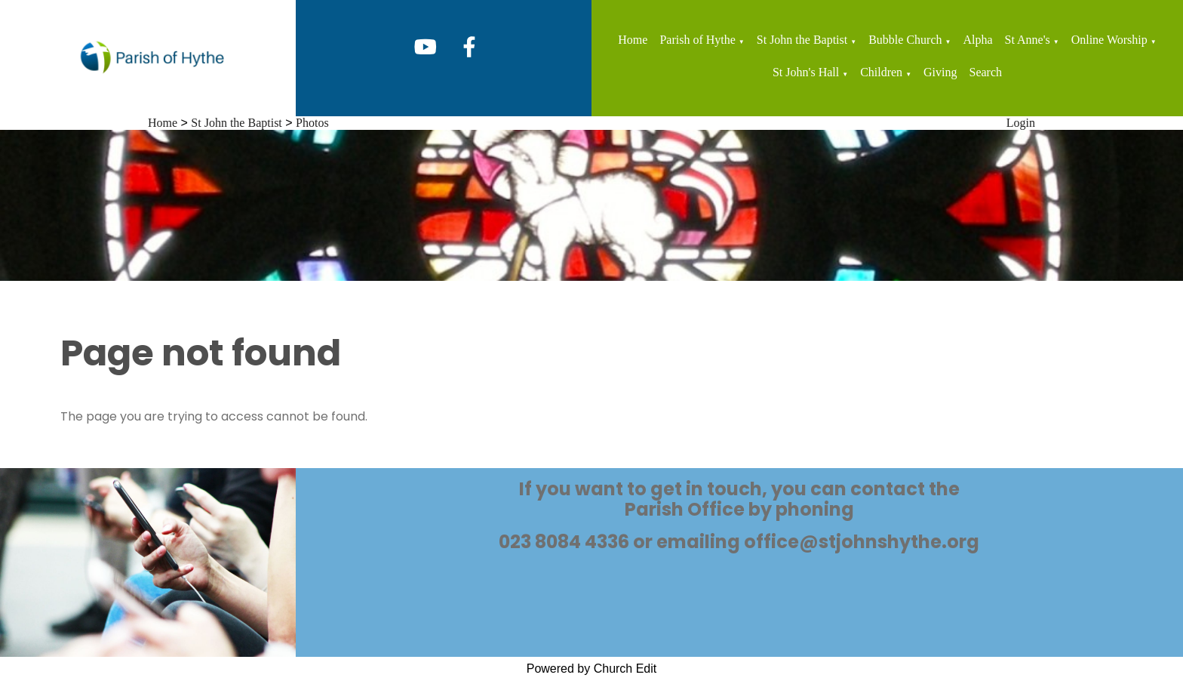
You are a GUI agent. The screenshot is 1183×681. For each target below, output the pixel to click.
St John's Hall (806, 72)
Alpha (977, 39)
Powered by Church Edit (592, 668)
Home (632, 39)
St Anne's (1027, 39)
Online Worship (1109, 39)
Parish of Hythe (697, 39)
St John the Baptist (802, 39)
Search (986, 72)
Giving (940, 72)
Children (881, 72)
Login (1020, 122)
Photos (312, 122)
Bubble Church (905, 39)
